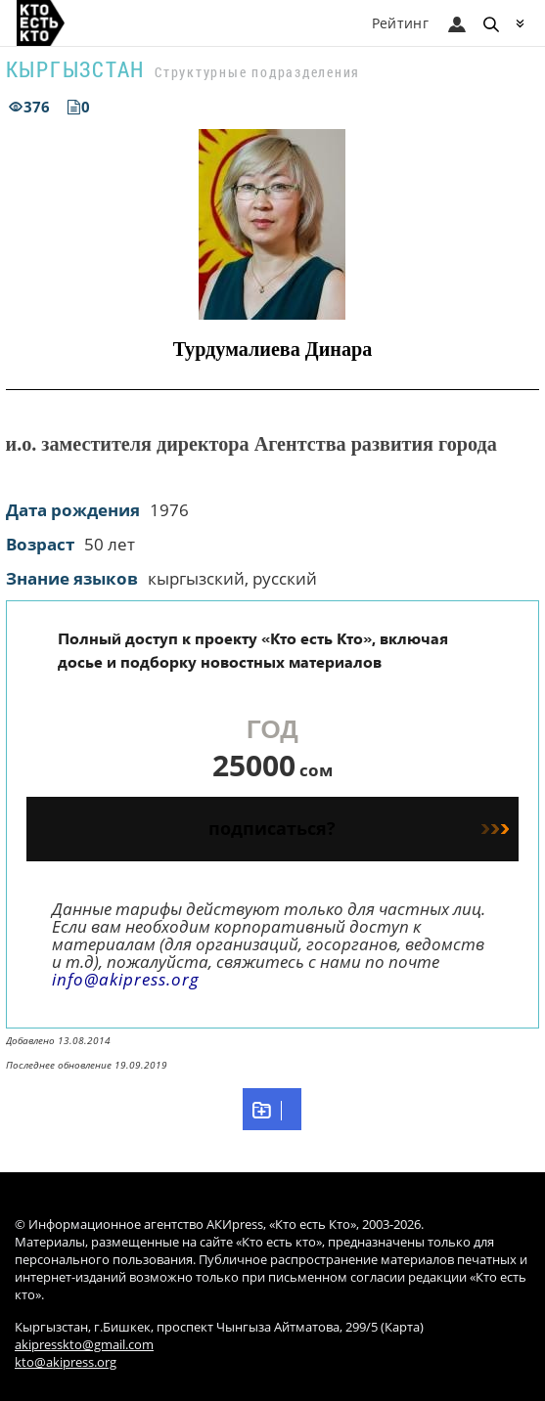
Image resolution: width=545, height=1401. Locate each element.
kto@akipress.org (65, 1362)
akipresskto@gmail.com (84, 1344)
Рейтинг (400, 23)
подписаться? (358, 828)
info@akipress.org (126, 979)
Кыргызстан (76, 69)
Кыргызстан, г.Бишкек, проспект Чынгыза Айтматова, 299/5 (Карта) (219, 1327)
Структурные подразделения (257, 72)
